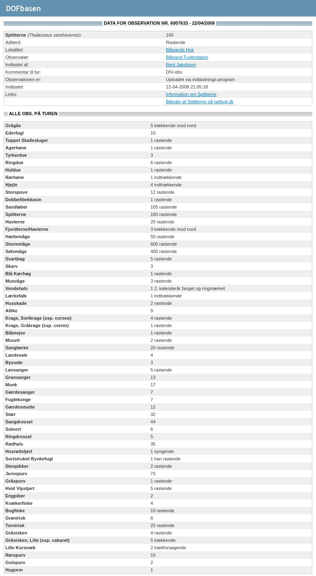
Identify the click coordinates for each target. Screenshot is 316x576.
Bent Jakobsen (181, 64)
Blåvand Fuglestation (187, 57)
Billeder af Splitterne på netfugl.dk (200, 101)
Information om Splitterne (191, 94)
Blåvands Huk (180, 49)
